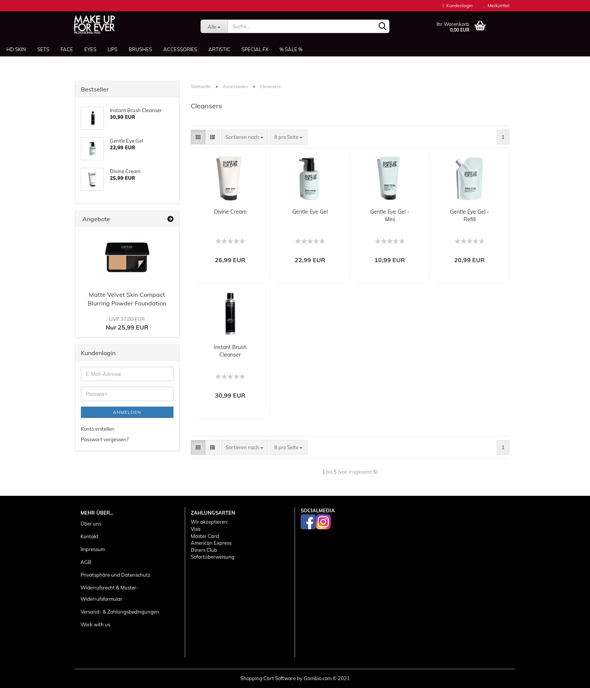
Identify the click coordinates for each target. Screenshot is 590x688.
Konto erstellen (97, 429)
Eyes (90, 49)
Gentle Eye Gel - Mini (389, 215)
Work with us (95, 624)
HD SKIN (16, 49)
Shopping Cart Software (268, 678)
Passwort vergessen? (105, 439)
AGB (86, 562)
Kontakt (90, 536)
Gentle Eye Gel (310, 211)
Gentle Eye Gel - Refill (469, 215)
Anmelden (127, 412)
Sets (43, 49)
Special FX (255, 49)
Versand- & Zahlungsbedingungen (120, 612)
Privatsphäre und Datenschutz (116, 575)
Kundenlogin (457, 5)
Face (67, 49)
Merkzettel (496, 5)
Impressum (93, 549)
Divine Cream (230, 211)
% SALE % (291, 49)
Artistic (219, 49)
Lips (112, 49)
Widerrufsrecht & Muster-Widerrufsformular (109, 593)
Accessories (180, 49)
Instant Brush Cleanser (230, 351)
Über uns (91, 524)
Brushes (140, 49)
